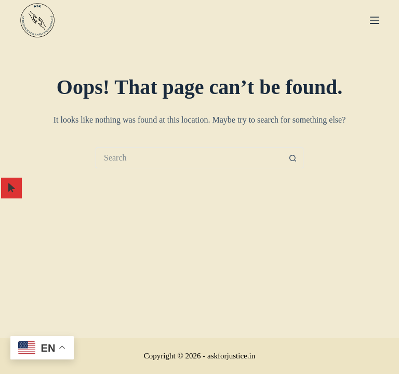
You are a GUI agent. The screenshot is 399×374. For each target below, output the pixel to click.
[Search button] (293, 158)
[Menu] (374, 20)
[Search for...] (189, 158)
